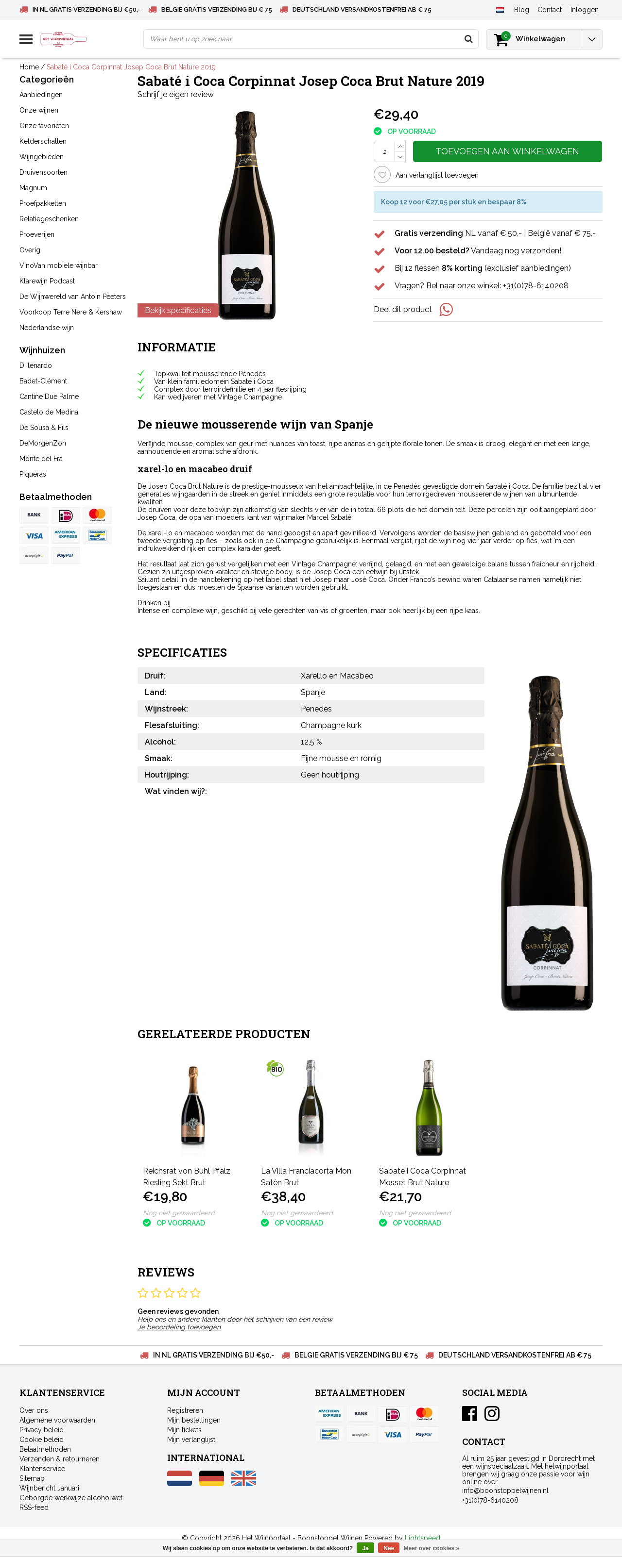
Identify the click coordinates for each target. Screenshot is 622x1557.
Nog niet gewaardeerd (179, 1213)
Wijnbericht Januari (49, 1488)
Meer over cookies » (432, 1548)
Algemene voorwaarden (57, 1420)
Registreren (185, 1410)
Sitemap (32, 1478)
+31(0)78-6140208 (490, 1500)
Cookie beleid (41, 1439)
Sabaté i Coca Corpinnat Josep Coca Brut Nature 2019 (131, 67)
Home (29, 67)
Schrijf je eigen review (176, 94)
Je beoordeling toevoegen (179, 1327)
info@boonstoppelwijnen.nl (505, 1490)
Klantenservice (42, 1469)
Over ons (33, 1410)
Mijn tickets (184, 1430)
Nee (388, 1548)
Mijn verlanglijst (191, 1439)
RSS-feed (34, 1507)
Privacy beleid (41, 1430)
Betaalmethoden (45, 1449)
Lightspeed (422, 1538)
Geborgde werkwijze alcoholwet (70, 1498)
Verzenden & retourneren (59, 1459)
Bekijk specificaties (178, 310)
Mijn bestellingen (194, 1420)
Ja (365, 1548)
